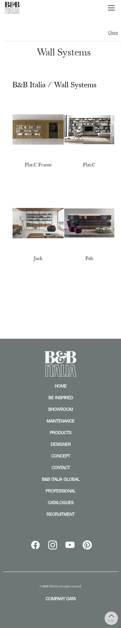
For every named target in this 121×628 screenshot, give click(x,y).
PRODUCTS (60, 432)
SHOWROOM (60, 409)
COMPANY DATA (61, 598)
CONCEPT (60, 455)
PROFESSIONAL (60, 490)
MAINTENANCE (60, 420)
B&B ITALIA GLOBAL (61, 479)
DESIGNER (61, 444)
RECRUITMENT (60, 514)
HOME (61, 386)
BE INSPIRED (60, 397)
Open (113, 32)
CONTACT (61, 467)
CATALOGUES (61, 502)
